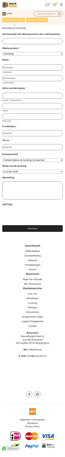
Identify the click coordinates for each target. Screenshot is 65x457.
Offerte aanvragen (14, 20)
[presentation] (25, 214)
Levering (32, 303)
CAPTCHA (7, 204)
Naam (6, 60)
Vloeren (33, 269)
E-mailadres (10, 126)
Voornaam (7, 72)
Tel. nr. (7, 140)
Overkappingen (32, 265)
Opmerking (8, 177)
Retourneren (32, 312)
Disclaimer (32, 423)
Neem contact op (37, 20)
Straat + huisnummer (12, 100)
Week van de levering (15, 166)
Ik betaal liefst (11, 154)
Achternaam (8, 83)
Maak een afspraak (32, 279)
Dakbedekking (32, 251)
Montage (32, 307)
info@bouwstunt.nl (36, 356)
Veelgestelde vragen (32, 317)
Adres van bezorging (14, 88)
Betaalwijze (32, 298)
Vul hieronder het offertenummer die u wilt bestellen (32, 34)
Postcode (6, 121)
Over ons (32, 294)
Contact (32, 326)
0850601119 (35, 349)
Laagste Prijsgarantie (32, 321)
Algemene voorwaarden (32, 419)
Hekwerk (32, 260)
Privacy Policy (32, 426)
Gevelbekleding (32, 255)
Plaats (5, 111)
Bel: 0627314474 (32, 284)
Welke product (11, 48)
